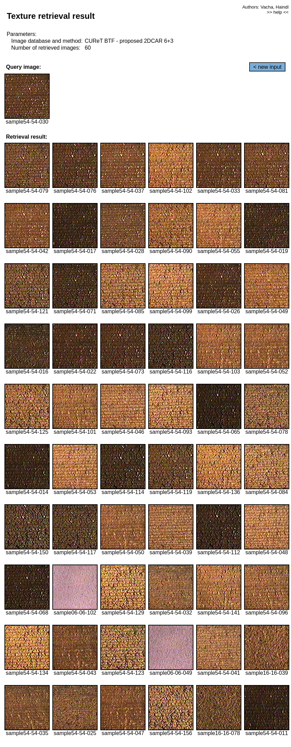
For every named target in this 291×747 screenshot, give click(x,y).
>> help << (278, 12)
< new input (267, 67)
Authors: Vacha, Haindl (265, 7)
